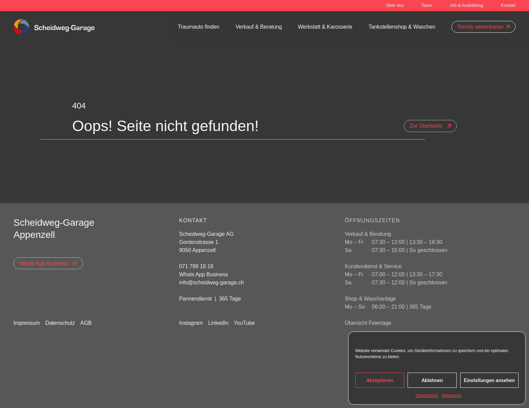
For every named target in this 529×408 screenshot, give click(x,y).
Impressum (452, 395)
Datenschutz (427, 395)
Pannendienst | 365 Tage (210, 299)
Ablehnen (432, 380)
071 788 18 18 (196, 266)
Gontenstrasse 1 (199, 242)
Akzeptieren (379, 380)
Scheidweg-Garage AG (206, 234)
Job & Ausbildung (466, 5)
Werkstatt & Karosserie (325, 27)
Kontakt (508, 5)
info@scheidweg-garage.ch (211, 282)
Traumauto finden (198, 27)
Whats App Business (203, 274)
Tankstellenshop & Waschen (401, 27)
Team (426, 5)
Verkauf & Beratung (258, 27)
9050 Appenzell (197, 250)
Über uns (394, 5)
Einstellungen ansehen (489, 380)
